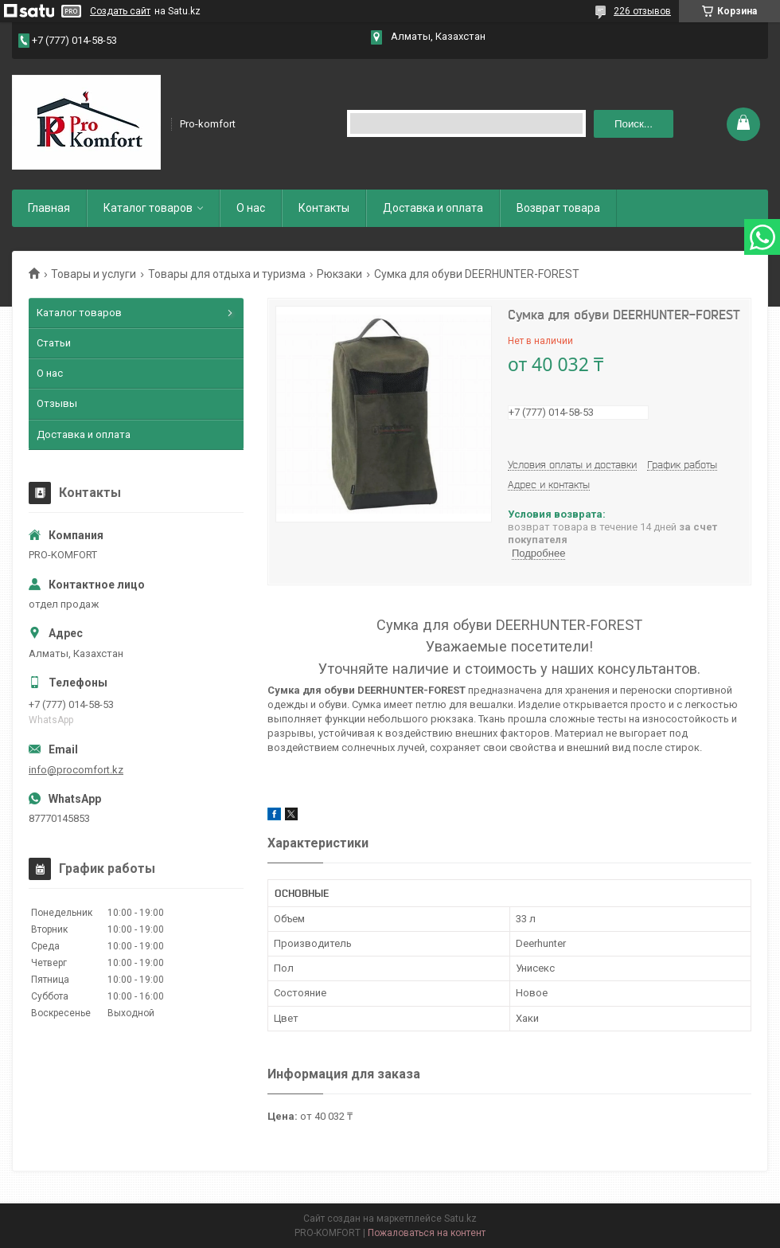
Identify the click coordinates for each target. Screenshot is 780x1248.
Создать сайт (120, 11)
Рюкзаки (339, 274)
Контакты (323, 207)
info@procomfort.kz (76, 770)
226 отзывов (642, 11)
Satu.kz (460, 1218)
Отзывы (57, 403)
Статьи (54, 343)
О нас (250, 207)
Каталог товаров (148, 207)
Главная (49, 207)
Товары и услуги (93, 274)
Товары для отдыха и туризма (227, 274)
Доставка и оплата (433, 207)
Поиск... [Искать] (633, 124)
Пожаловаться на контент (427, 1232)
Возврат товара (558, 207)
